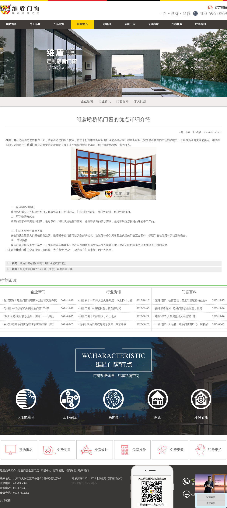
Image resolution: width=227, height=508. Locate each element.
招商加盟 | (72, 470)
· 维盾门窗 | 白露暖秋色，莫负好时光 (99, 308)
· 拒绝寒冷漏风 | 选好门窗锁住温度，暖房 (178, 308)
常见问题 (140, 101)
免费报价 (139, 450)
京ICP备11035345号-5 (84, 483)
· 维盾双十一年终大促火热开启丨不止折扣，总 (105, 300)
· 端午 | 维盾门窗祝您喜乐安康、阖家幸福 (102, 324)
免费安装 (177, 450)
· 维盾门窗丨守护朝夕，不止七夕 (97, 316)
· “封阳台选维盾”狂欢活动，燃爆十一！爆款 (28, 316)
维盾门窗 (21, 249)
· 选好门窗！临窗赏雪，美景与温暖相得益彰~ (180, 300)
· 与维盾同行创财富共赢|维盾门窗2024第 (25, 308)
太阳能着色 (25, 417)
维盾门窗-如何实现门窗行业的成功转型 (43, 263)
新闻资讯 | (59, 470)
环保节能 (201, 417)
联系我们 (83, 470)
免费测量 (64, 450)
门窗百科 (122, 101)
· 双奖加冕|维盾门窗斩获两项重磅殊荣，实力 (28, 324)
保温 (157, 417)
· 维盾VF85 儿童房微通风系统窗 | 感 (174, 316)
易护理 (113, 417)
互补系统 (70, 417)
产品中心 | (47, 470)
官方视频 (221, 7)
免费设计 (101, 450)
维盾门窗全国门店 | (29, 470)
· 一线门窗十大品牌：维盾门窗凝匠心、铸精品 (181, 324)
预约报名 (26, 450)
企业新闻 (87, 101)
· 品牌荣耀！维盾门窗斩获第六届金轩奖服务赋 (29, 300)
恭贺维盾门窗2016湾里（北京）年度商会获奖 (46, 269)
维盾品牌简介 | (9, 470)
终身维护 (215, 450)
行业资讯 (105, 101)
